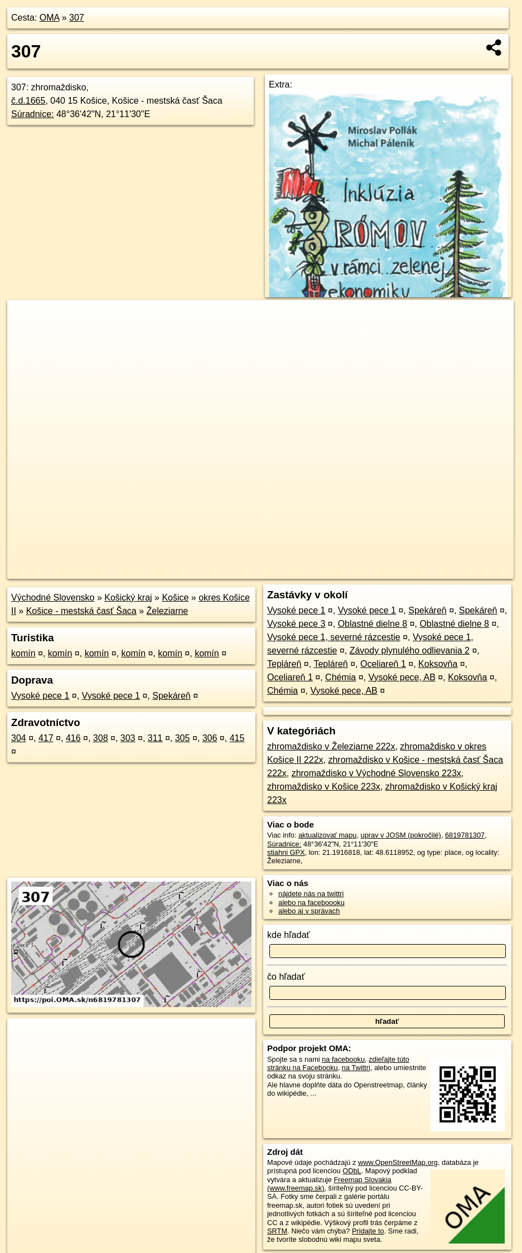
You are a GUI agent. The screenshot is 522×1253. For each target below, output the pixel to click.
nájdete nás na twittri (311, 893)
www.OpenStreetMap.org (398, 1162)
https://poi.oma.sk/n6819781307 (464, 570)
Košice (175, 597)
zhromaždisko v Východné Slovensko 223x (376, 773)
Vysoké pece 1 (40, 695)
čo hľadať (286, 976)
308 (100, 738)
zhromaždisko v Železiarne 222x (331, 746)
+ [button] (26, 319)
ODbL (351, 1171)
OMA (50, 17)
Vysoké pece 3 (296, 623)
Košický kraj (128, 597)
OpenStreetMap (321, 570)
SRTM (277, 1231)
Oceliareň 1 (383, 664)
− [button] (26, 336)
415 (237, 738)
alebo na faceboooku (311, 902)
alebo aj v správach (309, 911)
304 (18, 738)
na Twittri (356, 1067)
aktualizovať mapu (327, 835)
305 (182, 738)
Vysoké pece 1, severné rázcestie (333, 637)
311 (155, 738)
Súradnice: (32, 114)
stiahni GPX (286, 852)
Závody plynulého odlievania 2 (410, 650)
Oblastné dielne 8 (373, 623)
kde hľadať (288, 935)
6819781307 (465, 835)
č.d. (28, 100)
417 (46, 738)
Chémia (340, 677)
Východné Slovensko (52, 597)
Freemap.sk (378, 570)
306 (210, 738)
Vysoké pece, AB (402, 677)
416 (73, 738)
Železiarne (167, 611)
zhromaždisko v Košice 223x (323, 786)
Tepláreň (284, 664)
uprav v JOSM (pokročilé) (401, 835)
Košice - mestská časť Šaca (81, 611)
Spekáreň (171, 695)
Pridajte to (368, 1231)
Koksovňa (437, 664)
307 (76, 17)
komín (23, 653)
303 (128, 738)
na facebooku (343, 1059)
